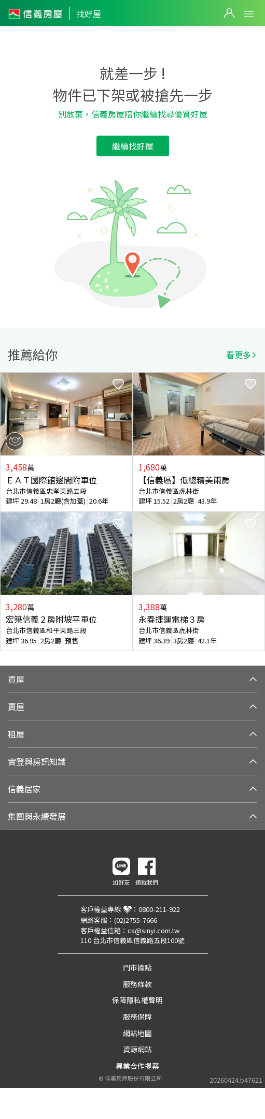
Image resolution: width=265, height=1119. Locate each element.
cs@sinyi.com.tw (153, 930)
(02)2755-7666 (135, 920)
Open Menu (249, 14)
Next (256, 512)
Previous (8, 512)
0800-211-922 (159, 909)
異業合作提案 (137, 1066)
